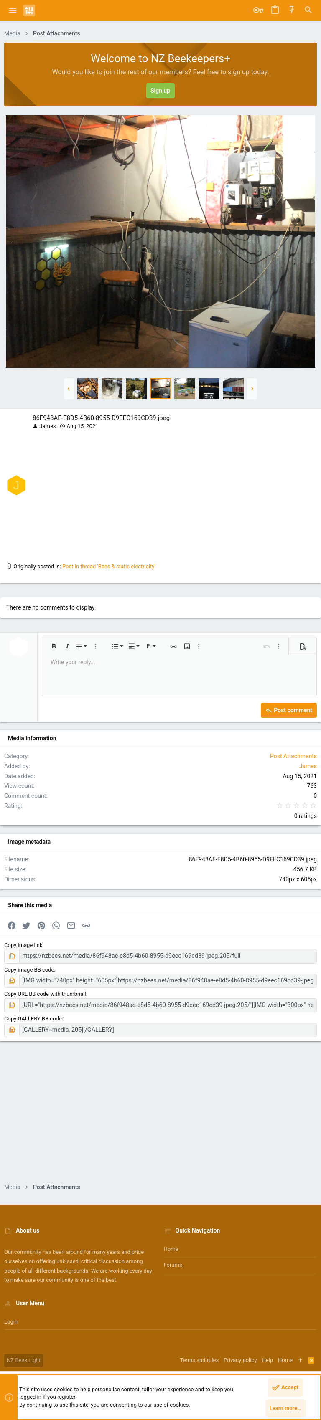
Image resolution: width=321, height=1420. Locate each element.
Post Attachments (293, 756)
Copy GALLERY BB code (33, 1016)
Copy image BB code (29, 969)
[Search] (308, 10)
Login (11, 1318)
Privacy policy (240, 1357)
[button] (12, 10)
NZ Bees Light (24, 1357)
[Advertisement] (174, 493)
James (47, 426)
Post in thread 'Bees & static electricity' (108, 566)
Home (171, 1246)
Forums (173, 1261)
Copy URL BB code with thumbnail (45, 992)
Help (267, 1357)
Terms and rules (199, 1357)
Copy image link (23, 945)
